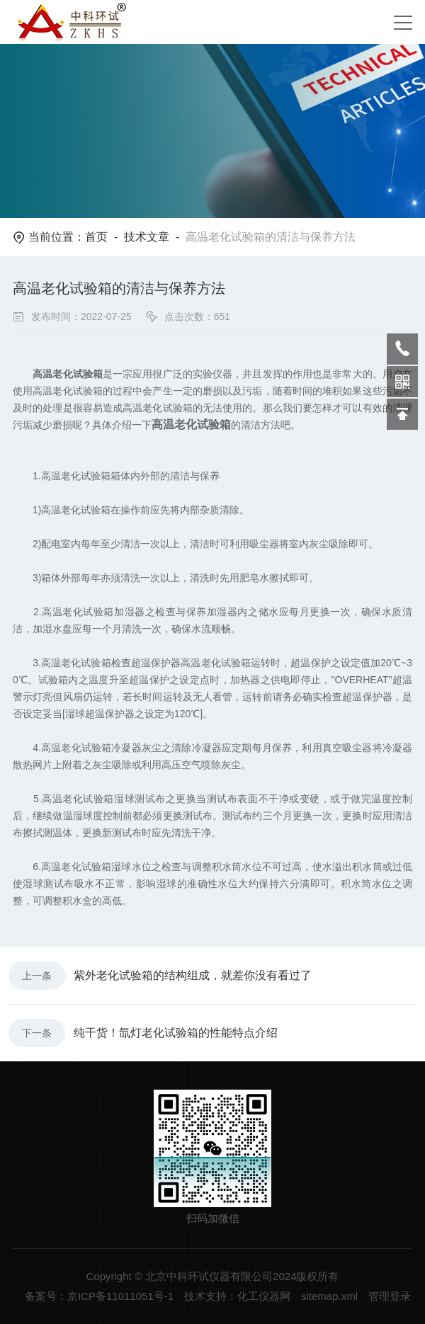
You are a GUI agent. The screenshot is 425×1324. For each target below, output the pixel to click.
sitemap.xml (329, 1296)
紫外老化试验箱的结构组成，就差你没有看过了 (193, 975)
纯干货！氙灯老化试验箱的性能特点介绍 (176, 1033)
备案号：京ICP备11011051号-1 (99, 1296)
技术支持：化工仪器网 (237, 1296)
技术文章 (146, 237)
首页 (96, 237)
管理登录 (389, 1296)
